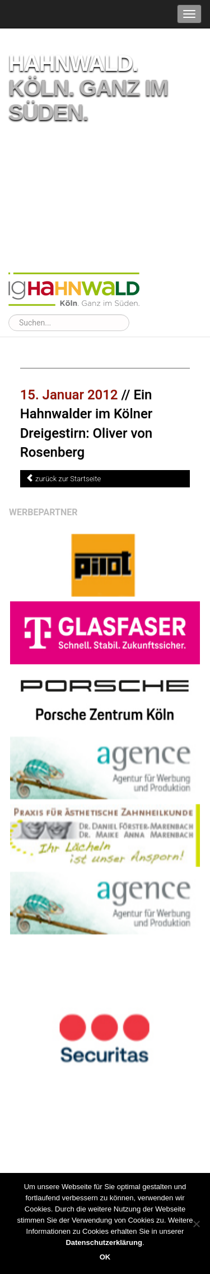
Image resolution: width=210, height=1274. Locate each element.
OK (105, 1257)
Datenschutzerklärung (104, 1242)
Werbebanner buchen (175, 1093)
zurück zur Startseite (68, 479)
